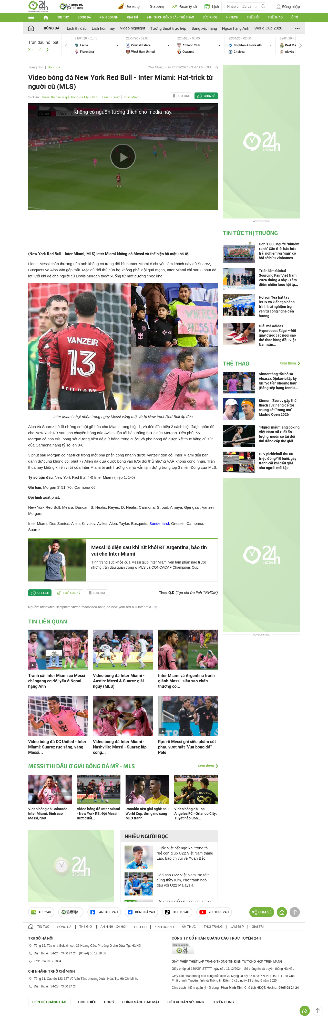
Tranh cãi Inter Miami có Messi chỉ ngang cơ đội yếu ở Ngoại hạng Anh (56, 681)
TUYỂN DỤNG (223, 1002)
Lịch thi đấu (77, 28)
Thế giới (253, 17)
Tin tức (63, 17)
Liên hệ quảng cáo (49, 1002)
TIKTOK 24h (177, 912)
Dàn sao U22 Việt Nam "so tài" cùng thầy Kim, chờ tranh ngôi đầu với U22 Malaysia (183, 880)
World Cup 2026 (268, 28)
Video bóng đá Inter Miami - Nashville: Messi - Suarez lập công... (120, 747)
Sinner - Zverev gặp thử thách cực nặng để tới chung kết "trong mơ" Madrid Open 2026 (278, 407)
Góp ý (109, 1002)
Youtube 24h (214, 912)
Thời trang (213, 927)
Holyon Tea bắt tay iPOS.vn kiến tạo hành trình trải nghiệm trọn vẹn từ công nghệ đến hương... (277, 306)
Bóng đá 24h (141, 912)
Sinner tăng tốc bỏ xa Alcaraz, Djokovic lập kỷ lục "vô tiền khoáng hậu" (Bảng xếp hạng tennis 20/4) (278, 381)
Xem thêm (36, 50)
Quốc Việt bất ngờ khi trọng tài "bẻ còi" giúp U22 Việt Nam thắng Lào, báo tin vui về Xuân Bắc (185, 853)
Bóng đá (84, 17)
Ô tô (294, 17)
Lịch (211, 6)
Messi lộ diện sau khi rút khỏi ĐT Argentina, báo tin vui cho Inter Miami (149, 550)
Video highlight (132, 28)
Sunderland (159, 523)
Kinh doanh (108, 17)
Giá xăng (157, 6)
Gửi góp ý (69, 593)
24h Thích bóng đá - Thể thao (170, 17)
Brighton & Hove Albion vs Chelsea (250, 45)
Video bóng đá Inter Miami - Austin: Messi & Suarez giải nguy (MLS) (119, 681)
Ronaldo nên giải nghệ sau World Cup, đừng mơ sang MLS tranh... (147, 813)
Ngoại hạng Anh (235, 28)
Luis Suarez (111, 97)
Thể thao (275, 17)
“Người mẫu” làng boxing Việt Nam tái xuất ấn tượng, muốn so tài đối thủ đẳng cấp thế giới (279, 434)
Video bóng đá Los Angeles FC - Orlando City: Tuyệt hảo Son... (195, 813)
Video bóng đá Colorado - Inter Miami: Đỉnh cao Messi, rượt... (48, 813)
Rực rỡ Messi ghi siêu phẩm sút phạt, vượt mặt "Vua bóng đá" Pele (187, 747)
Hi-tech (232, 17)
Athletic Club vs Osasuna (198, 45)
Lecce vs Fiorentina (96, 45)
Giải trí (132, 17)
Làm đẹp (237, 927)
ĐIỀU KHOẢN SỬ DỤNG (185, 1002)
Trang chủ (35, 67)
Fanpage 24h (104, 912)
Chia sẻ (209, 96)
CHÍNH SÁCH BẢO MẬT (141, 1002)
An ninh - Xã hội (113, 927)
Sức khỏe (210, 17)
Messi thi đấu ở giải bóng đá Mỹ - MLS (70, 97)
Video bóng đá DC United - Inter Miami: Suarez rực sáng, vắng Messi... (57, 747)
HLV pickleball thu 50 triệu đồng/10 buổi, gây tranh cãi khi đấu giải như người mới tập (277, 461)
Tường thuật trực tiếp (168, 28)
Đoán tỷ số (184, 6)
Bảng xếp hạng (204, 28)
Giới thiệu (87, 1002)
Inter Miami (132, 97)
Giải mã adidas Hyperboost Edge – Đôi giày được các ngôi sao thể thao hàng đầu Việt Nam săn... (277, 335)
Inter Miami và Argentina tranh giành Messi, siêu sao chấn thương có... (186, 681)
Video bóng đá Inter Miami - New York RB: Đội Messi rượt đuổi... (98, 813)
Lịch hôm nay (103, 28)
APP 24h (41, 912)
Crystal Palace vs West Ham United (147, 45)
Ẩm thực (189, 927)
